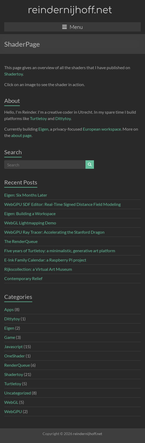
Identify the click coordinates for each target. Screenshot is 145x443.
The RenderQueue (21, 241)
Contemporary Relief (23, 278)
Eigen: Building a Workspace (30, 213)
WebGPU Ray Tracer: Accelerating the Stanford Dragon (54, 231)
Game (9, 337)
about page (21, 135)
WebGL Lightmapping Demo (30, 222)
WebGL (11, 402)
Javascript (13, 346)
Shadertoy (13, 73)
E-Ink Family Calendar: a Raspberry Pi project (45, 259)
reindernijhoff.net (70, 10)
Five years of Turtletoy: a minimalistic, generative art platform (59, 250)
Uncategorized (17, 392)
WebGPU (13, 411)
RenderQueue (17, 364)
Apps (9, 309)
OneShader (14, 355)
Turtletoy (38, 118)
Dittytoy (63, 118)
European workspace (102, 128)
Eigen (43, 128)
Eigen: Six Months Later (25, 194)
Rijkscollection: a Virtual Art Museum (38, 269)
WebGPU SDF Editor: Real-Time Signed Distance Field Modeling (62, 204)
